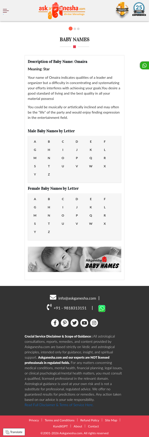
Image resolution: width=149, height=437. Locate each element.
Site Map (111, 420)
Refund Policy (89, 420)
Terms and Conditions (59, 420)
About (78, 426)
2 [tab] (75, 29)
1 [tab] (71, 28)
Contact (93, 426)
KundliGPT (60, 426)
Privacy (34, 420)
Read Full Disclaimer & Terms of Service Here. (59, 405)
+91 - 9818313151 (66, 307)
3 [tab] (78, 29)
